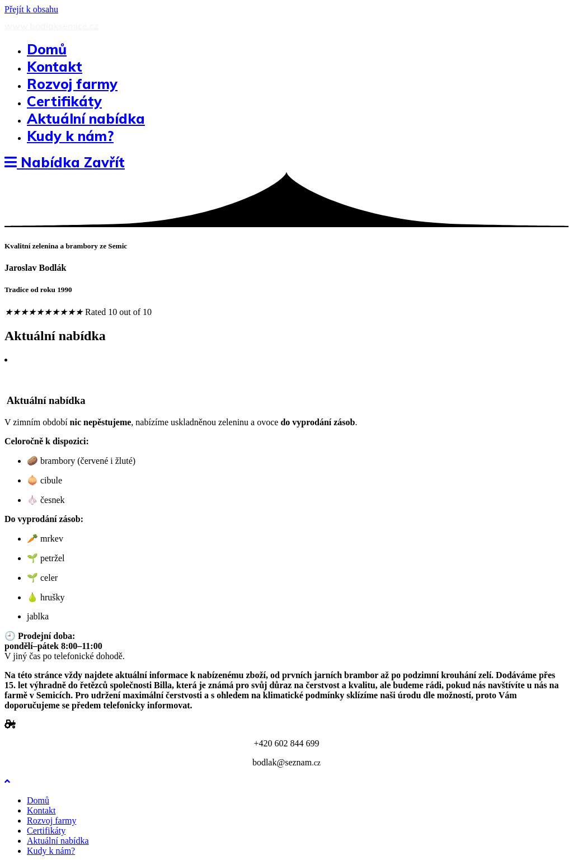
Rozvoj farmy (51, 820)
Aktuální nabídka (58, 840)
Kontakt (41, 810)
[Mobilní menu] (64, 162)
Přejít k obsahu (31, 9)
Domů (38, 800)
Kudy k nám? (51, 850)
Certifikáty (46, 830)
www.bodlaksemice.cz (51, 25)
